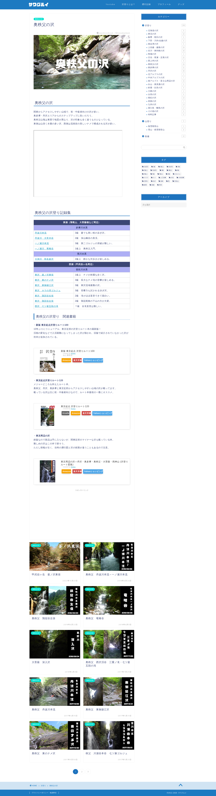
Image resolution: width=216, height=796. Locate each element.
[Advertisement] (82, 512)
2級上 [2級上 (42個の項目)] (146, 170)
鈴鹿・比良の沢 (167, 87)
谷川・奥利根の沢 (167, 50)
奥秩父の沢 (39, 19)
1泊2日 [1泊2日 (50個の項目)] (146, 166)
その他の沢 (167, 111)
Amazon (68, 360)
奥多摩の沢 (167, 67)
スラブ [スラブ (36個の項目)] (146, 177)
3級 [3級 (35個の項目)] (163, 170)
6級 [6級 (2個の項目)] (169, 174)
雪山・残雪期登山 (167, 129)
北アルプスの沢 (167, 74)
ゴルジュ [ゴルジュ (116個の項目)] (177, 174)
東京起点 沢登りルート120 (75, 406)
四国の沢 (167, 101)
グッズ (181, 4)
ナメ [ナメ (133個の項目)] (154, 177)
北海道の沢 (167, 30)
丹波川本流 (41, 233)
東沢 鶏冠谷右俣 (44, 296)
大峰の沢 (167, 91)
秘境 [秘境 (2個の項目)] (145, 185)
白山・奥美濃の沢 (167, 84)
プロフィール (164, 4)
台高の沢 (167, 94)
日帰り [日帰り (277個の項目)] (146, 181)
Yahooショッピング (103, 360)
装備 (165, 136)
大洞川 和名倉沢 (44, 259)
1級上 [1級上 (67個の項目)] (162, 166)
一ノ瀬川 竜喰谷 (44, 248)
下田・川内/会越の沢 (167, 40)
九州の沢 (167, 104)
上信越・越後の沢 (167, 47)
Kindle (67, 413)
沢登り (165, 25)
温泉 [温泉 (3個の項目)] (161, 181)
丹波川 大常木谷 (44, 238)
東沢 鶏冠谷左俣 (44, 301)
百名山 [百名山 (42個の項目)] (176, 181)
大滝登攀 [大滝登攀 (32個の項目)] (181, 177)
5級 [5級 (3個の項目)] (153, 174)
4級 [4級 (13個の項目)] (178, 170)
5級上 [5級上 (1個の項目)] (161, 174)
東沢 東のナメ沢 (44, 280)
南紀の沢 (167, 97)
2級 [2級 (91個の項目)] (179, 166)
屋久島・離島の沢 (167, 108)
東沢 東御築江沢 (44, 285)
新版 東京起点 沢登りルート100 (78, 351)
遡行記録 (146, 4)
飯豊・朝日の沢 (167, 37)
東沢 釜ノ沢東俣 (44, 275)
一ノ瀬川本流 (42, 243)
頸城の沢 (167, 54)
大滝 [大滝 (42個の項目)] (172, 177)
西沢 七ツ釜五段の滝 (46, 306)
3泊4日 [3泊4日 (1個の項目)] (154, 170)
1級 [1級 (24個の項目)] (154, 166)
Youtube (110, 4)
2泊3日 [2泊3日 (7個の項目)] (171, 166)
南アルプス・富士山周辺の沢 (167, 81)
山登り (165, 121)
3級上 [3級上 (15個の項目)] (170, 170)
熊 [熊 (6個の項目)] (168, 181)
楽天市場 (83, 360)
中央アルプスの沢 (167, 77)
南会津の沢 (167, 44)
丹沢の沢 (167, 71)
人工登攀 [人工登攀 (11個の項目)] (163, 177)
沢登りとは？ (128, 4)
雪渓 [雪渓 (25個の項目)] (160, 185)
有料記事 (167, 114)
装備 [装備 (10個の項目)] (153, 185)
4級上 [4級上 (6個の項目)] (146, 174)
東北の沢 (167, 34)
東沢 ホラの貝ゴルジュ (48, 290)
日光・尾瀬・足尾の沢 (167, 57)
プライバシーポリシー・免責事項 (44, 793)
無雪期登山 (167, 126)
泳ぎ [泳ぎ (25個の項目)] (154, 181)
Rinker (73, 353)
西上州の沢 (167, 60)
